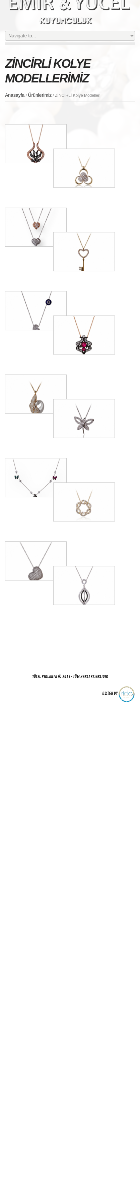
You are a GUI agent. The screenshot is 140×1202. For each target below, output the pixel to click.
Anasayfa (14, 95)
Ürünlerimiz (40, 95)
